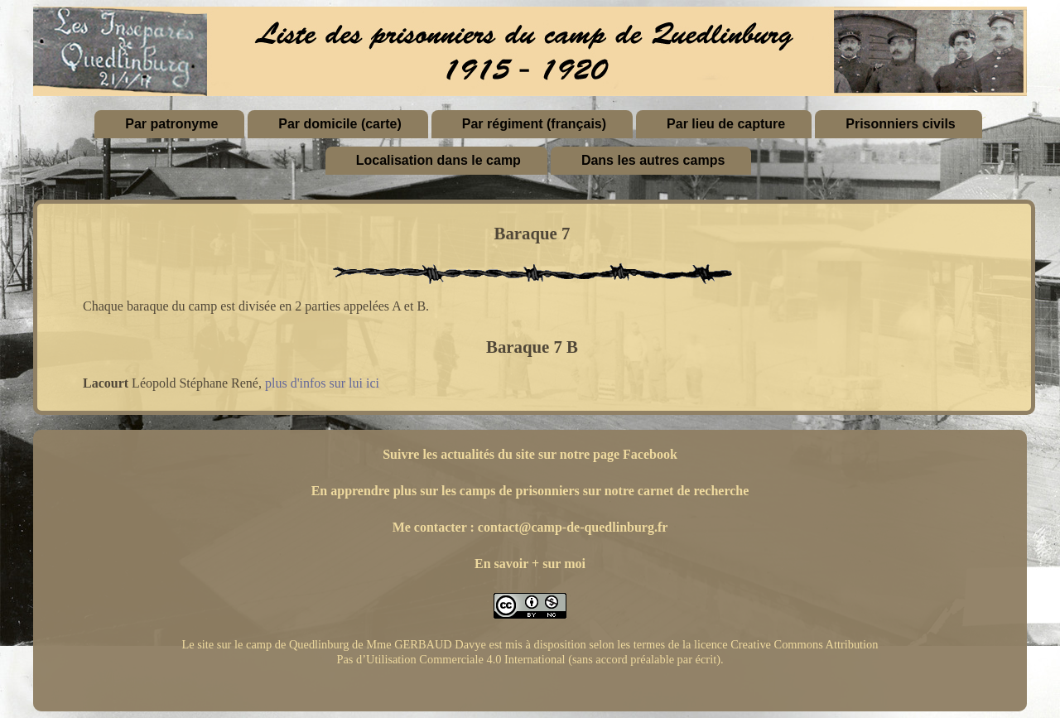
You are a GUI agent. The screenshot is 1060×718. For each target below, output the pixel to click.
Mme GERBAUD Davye (426, 644)
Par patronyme (171, 124)
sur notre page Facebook (607, 454)
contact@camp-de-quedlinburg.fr (573, 527)
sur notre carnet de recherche (666, 491)
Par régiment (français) (534, 124)
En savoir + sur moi (530, 564)
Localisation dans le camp (438, 160)
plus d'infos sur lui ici (322, 383)
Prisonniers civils (901, 124)
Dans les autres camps (653, 160)
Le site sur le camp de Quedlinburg (265, 644)
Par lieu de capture (726, 124)
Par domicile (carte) (340, 124)
